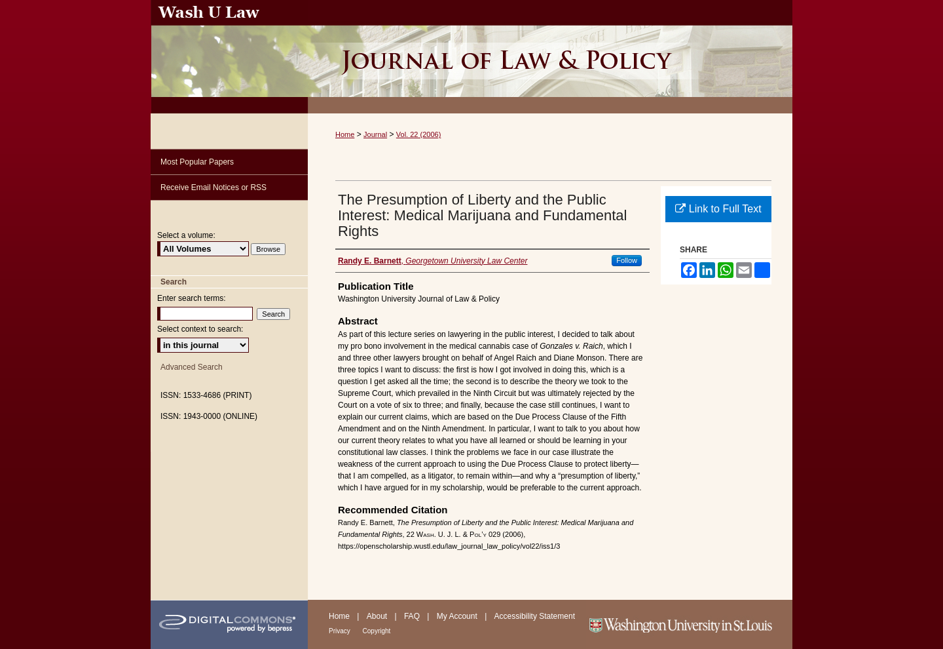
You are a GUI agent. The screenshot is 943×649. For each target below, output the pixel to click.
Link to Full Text (718, 208)
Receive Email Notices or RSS (213, 187)
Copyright (377, 631)
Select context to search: (200, 329)
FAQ (413, 616)
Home (344, 134)
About (378, 616)
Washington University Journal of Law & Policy (550, 56)
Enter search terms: (191, 298)
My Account (458, 616)
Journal (375, 134)
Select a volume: (186, 235)
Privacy (340, 631)
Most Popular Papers (197, 162)
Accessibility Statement (534, 616)
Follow (626, 260)
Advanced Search (191, 367)
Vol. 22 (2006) (418, 134)
